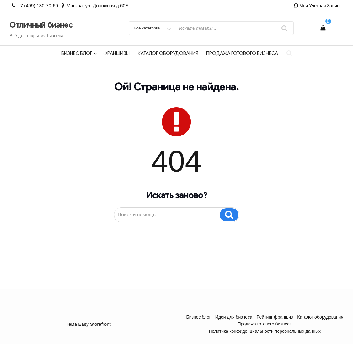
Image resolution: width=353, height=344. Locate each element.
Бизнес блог (79, 53)
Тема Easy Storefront (88, 324)
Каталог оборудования (168, 53)
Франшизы (116, 53)
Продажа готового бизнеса (242, 53)
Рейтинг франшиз (275, 317)
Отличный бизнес (40, 25)
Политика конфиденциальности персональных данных (265, 331)
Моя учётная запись (320, 5)
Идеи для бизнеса (233, 317)
